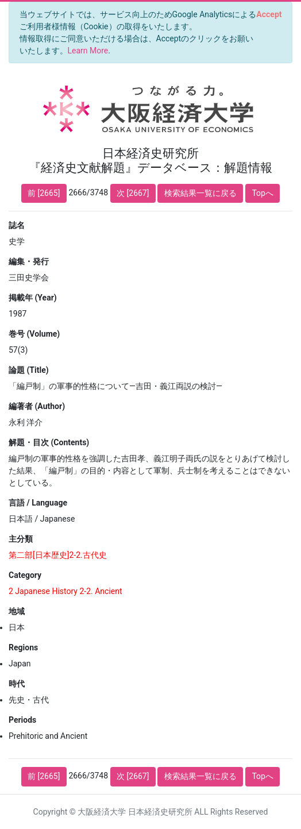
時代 (17, 683)
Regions (23, 647)
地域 (17, 611)
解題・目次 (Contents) (49, 442)
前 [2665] (44, 193)
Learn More (88, 50)
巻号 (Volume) (34, 333)
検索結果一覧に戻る (200, 193)
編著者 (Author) (37, 406)
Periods (22, 719)
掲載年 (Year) (33, 297)
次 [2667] (133, 193)
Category (25, 575)
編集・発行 (29, 261)
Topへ (262, 193)
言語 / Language (38, 502)
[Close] (269, 14)
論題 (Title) (29, 370)
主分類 (21, 538)
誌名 (17, 225)
